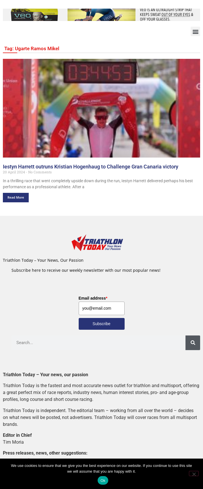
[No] (194, 473)
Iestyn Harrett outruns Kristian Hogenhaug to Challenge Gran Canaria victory (90, 167)
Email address (93, 298)
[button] (195, 31)
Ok (102, 480)
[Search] (192, 342)
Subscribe (101, 323)
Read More (15, 197)
